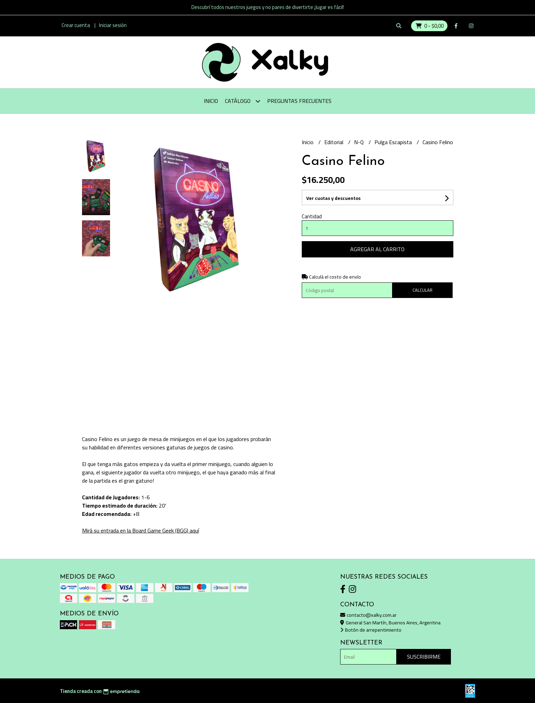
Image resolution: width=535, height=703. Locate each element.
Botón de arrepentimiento (370, 629)
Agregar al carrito (377, 249)
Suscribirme (424, 656)
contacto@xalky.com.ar (368, 614)
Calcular (422, 290)
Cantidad (312, 216)
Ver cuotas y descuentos (333, 198)
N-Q (359, 142)
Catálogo (242, 101)
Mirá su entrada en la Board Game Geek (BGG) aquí (140, 530)
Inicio (211, 101)
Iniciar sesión (113, 25)
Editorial (334, 142)
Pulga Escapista (393, 142)
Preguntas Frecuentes (299, 101)
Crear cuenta (76, 25)
